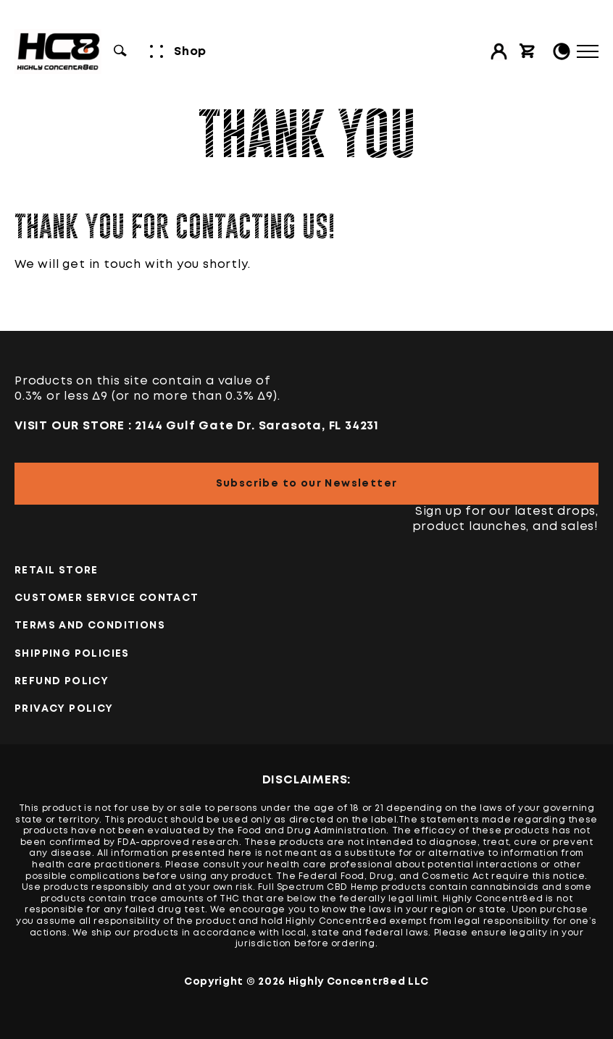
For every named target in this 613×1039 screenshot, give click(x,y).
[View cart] (527, 51)
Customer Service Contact (106, 598)
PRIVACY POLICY (64, 708)
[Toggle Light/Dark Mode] (561, 51)
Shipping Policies (72, 653)
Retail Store (56, 570)
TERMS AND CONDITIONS (89, 625)
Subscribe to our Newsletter (307, 483)
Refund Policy (61, 681)
